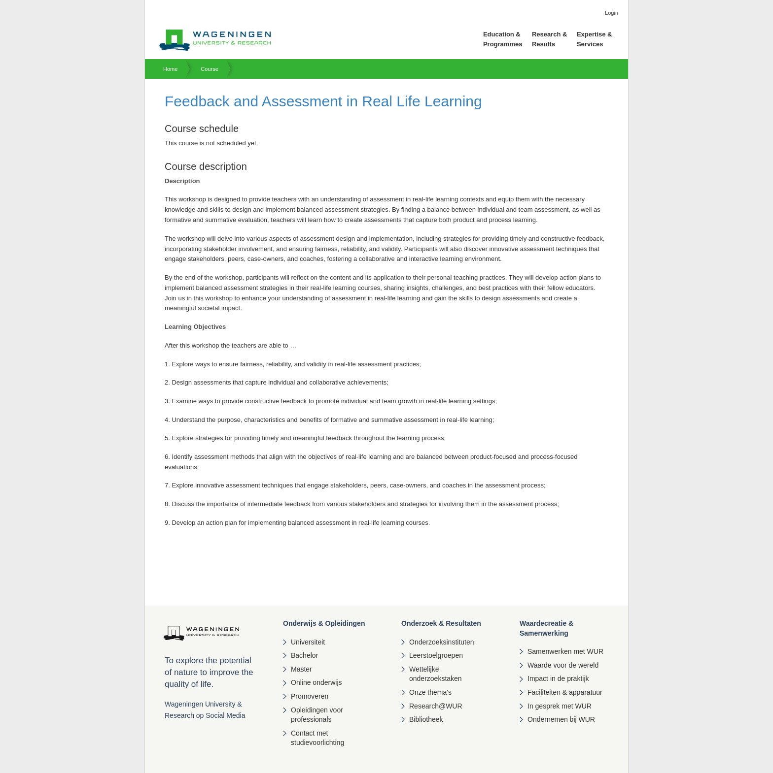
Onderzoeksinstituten (441, 642)
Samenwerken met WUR (565, 651)
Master (301, 669)
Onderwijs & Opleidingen (324, 623)
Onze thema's (430, 692)
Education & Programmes (502, 39)
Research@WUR (435, 706)
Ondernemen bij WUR (561, 719)
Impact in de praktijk (558, 678)
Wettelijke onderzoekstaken (435, 674)
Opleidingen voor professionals (317, 715)
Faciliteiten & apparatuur (564, 692)
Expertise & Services (594, 39)
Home (170, 69)
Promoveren (309, 696)
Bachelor (304, 655)
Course (209, 69)
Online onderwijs (316, 682)
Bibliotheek (426, 719)
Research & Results (549, 39)
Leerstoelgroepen (436, 655)
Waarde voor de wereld (562, 665)
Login (611, 13)
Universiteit (308, 642)
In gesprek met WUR (559, 706)
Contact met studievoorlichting (317, 738)
